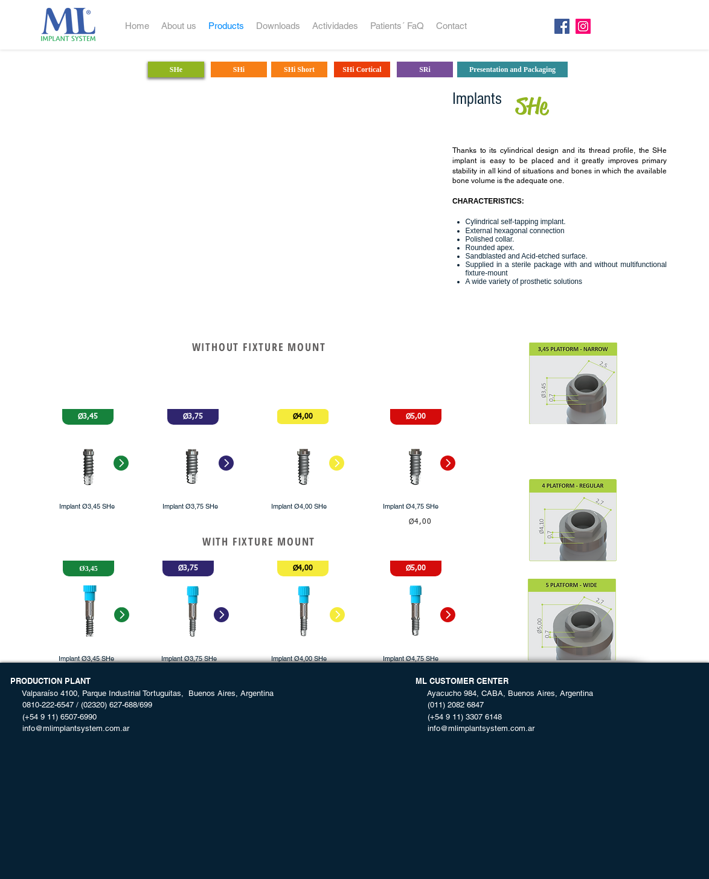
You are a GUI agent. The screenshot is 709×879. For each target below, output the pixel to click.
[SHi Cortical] (362, 69)
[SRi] (425, 69)
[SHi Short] (299, 69)
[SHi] (239, 69)
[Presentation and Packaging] (512, 69)
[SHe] (176, 69)
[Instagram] (583, 26)
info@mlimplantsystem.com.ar (69, 728)
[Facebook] (561, 26)
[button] (88, 417)
